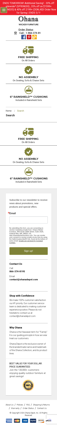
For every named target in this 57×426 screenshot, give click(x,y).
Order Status (25, 29)
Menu (4, 10)
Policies (20, 405)
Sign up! (28, 251)
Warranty (15, 408)
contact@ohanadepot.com (23, 279)
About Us (10, 405)
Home (9, 111)
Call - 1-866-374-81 (27, 33)
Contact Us (42, 408)
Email (12, 213)
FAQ (28, 405)
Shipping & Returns (41, 405)
